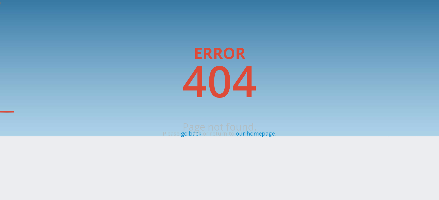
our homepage (255, 133)
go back (191, 133)
